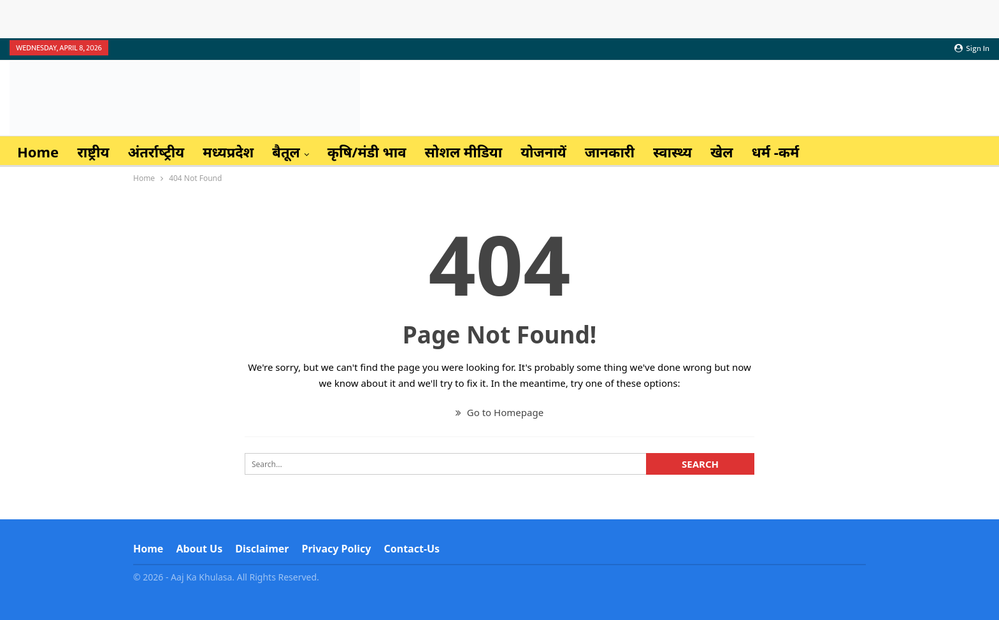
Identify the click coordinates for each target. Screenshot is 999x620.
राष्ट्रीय (93, 151)
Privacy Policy (336, 549)
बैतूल (286, 151)
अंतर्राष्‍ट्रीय (155, 151)
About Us (199, 549)
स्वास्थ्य (672, 151)
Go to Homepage (499, 412)
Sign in (971, 48)
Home (38, 151)
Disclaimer (262, 549)
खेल (721, 151)
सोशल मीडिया (464, 151)
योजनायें (543, 151)
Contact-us (412, 549)
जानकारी (610, 151)
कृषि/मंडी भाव (366, 151)
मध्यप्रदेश (228, 151)
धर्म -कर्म (775, 151)
